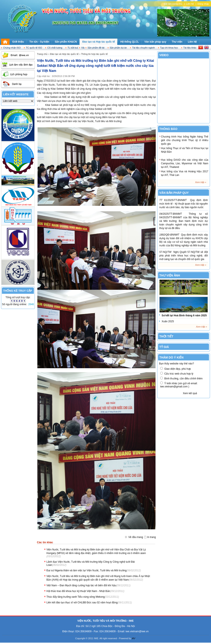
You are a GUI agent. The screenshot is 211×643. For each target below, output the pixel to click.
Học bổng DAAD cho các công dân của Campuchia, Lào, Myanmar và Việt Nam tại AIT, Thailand (184, 163)
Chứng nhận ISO (12, 47)
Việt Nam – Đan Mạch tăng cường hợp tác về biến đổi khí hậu (81, 585)
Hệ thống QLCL (129, 41)
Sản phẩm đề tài (96, 47)
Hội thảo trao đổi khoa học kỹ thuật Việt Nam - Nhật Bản (78, 591)
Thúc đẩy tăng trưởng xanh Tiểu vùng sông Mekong (75, 596)
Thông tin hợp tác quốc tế (94, 54)
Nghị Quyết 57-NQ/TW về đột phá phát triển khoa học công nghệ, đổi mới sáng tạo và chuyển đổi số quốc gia (183, 256)
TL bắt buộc (74, 47)
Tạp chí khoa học (169, 47)
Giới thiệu (18, 41)
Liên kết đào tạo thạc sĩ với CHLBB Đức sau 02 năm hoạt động (82, 602)
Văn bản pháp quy (155, 41)
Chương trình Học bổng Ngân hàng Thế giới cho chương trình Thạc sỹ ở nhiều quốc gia (184, 140)
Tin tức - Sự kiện (39, 41)
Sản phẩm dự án (118, 47)
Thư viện (177, 41)
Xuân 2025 (168, 321)
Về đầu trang (135, 537)
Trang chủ (42, 54)
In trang (151, 537)
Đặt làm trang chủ (173, 4)
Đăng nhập (203, 4)
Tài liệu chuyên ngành (143, 47)
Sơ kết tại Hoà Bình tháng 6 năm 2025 (184, 315)
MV (133, 638)
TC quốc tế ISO (34, 47)
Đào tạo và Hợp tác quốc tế (98, 41)
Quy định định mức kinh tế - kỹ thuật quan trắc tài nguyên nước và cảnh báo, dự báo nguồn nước (183, 204)
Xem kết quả (190, 393)
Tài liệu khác (189, 47)
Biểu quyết (170, 393)
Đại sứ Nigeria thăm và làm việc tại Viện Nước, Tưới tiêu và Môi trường (86, 570)
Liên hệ (190, 4)
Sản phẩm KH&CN (66, 41)
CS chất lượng (54, 47)
